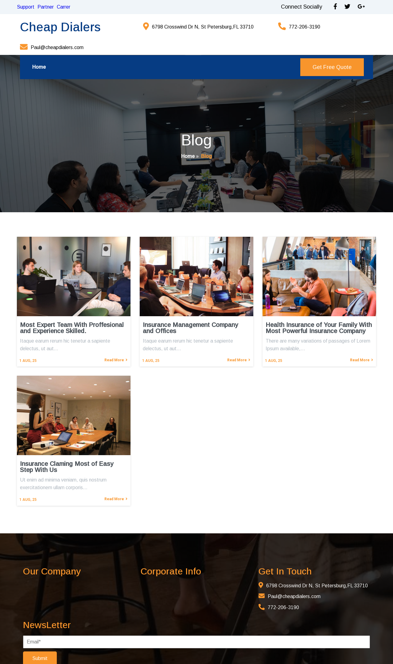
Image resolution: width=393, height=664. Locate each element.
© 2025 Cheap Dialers (77, 649)
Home (188, 141)
